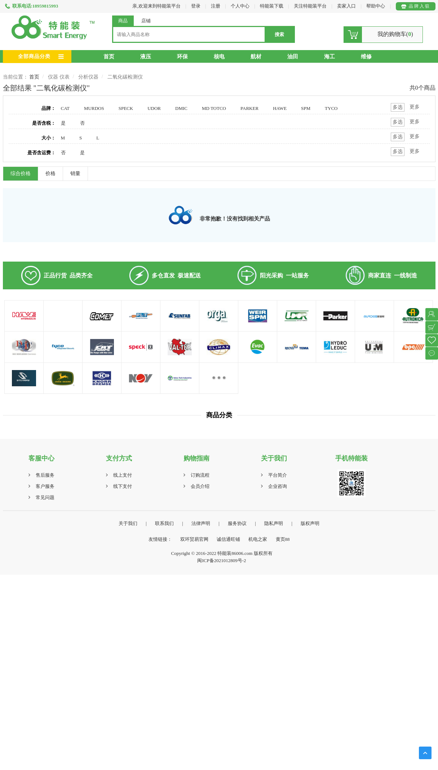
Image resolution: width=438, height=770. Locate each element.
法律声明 (200, 523)
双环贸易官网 (194, 539)
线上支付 (122, 475)
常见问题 (45, 497)
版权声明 (310, 523)
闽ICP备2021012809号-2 (221, 560)
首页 (108, 56)
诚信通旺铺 (228, 539)
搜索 (279, 34)
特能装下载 (272, 6)
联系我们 (164, 523)
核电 (219, 56)
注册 (215, 6)
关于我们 (128, 523)
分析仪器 (88, 77)
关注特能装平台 (311, 6)
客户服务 (45, 486)
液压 (145, 56)
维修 (366, 56)
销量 (75, 173)
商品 (123, 20)
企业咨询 (277, 486)
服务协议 (237, 523)
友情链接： (160, 539)
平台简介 (277, 475)
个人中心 (240, 6)
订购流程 (200, 475)
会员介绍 (200, 486)
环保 (182, 56)
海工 (329, 56)
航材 (256, 56)
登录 (195, 6)
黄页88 (283, 539)
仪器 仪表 (59, 77)
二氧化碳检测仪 (125, 77)
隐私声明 (273, 523)
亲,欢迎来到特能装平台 (156, 6)
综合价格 (20, 173)
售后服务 (45, 475)
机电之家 (257, 539)
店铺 (146, 20)
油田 (292, 56)
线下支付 (122, 486)
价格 (50, 173)
